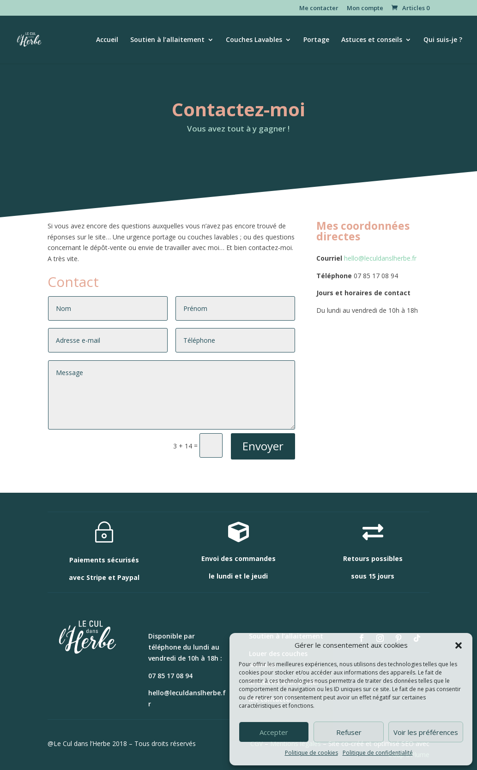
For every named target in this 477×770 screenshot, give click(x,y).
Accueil (107, 40)
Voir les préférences (425, 732)
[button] (458, 645)
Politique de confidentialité (378, 753)
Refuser (349, 732)
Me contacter (318, 8)
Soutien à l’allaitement (167, 40)
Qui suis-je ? (442, 40)
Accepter (274, 732)
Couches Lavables (254, 40)
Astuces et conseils (371, 40)
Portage (316, 40)
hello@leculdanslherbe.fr (380, 258)
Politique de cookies (311, 753)
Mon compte (365, 8)
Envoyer (263, 446)
